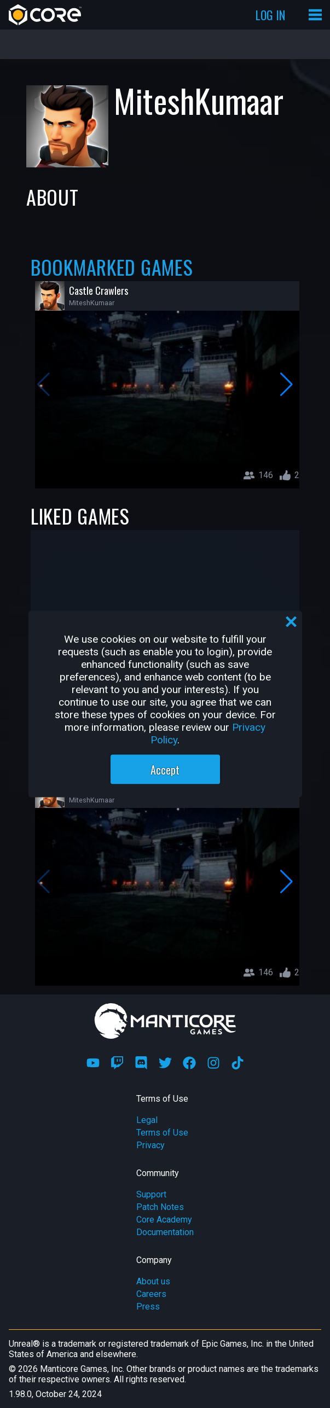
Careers (151, 1294)
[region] (165, 704)
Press (148, 1306)
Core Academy (164, 1219)
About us (153, 1281)
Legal (147, 1120)
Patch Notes (160, 1207)
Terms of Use (162, 1132)
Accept (165, 769)
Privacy (150, 1145)
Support (151, 1194)
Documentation (165, 1232)
